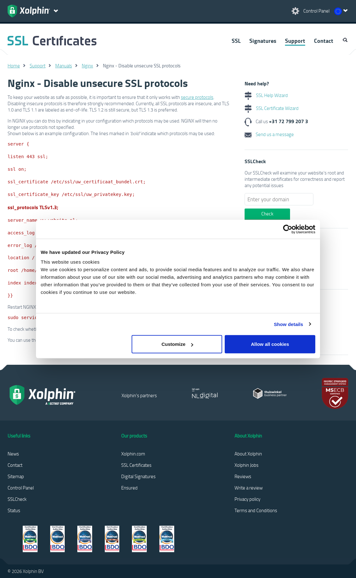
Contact (323, 41)
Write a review (248, 487)
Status (14, 510)
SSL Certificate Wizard (272, 108)
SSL (236, 41)
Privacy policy (247, 499)
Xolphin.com (133, 453)
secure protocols (197, 97)
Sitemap (16, 476)
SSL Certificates (136, 465)
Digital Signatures (138, 476)
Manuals (63, 65)
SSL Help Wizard (266, 95)
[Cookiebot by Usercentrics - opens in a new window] (287, 229)
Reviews (242, 476)
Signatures (262, 41)
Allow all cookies (270, 344)
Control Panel (21, 487)
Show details (288, 324)
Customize (177, 344)
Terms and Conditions (255, 510)
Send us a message (269, 134)
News (13, 453)
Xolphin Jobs (246, 465)
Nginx (87, 65)
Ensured (129, 487)
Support (295, 41)
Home (14, 65)
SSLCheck (17, 499)
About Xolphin (248, 453)
